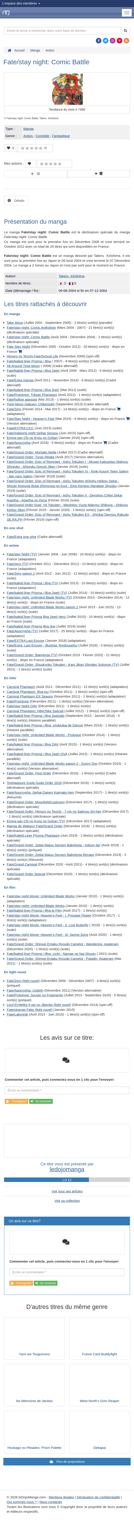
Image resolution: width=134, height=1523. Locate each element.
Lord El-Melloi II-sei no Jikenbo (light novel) (39, 1005)
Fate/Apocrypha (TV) (22, 631)
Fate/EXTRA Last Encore (25, 640)
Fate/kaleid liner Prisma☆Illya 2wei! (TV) (37, 593)
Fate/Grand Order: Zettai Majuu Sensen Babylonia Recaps (50, 855)
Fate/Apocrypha (19, 443)
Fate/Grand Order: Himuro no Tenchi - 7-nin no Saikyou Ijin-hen (54, 811)
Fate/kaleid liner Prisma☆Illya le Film (34, 910)
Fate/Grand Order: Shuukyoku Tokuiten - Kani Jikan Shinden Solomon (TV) (63, 664)
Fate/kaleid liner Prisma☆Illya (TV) (32, 583)
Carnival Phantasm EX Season (30, 696)
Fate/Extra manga (20, 380)
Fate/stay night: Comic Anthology (31, 327)
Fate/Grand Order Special (26, 874)
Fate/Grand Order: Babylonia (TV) (32, 655)
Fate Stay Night (18, 346)
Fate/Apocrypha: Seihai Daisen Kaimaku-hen (40, 792)
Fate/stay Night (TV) (22, 554)
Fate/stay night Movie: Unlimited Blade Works (41, 896)
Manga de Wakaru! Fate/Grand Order (35, 826)
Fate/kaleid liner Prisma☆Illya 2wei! (33, 370)
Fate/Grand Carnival (22, 864)
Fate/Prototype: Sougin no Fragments (35, 995)
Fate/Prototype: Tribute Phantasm (32, 395)
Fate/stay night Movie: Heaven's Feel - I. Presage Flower (49, 915)
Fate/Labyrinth (17, 1014)
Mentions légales (61, 1497)
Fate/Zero (14, 409)
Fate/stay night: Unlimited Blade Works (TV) (39, 597)
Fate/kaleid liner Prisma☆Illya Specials (35, 715)
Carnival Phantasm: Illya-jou (28, 692)
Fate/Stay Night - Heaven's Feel (30, 419)
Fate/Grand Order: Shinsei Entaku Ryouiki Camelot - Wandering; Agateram (63, 944)
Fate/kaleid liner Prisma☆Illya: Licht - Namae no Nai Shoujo (51, 954)
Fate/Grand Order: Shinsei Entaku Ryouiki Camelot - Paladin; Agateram (60, 958)
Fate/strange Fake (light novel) (29, 1010)
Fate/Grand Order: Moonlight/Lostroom (36, 802)
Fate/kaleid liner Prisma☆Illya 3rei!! (33, 390)
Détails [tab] (18, 200)
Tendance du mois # (67, 109)
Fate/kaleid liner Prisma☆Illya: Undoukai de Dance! (45, 725)
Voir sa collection (67, 1201)
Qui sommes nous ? (22, 1502)
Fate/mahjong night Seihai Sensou (32, 433)
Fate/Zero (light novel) (23, 981)
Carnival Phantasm (21, 687)
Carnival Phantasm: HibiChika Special (35, 711)
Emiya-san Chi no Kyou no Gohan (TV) (36, 821)
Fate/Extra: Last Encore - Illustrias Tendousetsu (42, 645)
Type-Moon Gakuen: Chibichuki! (31, 404)
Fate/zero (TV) (18, 564)
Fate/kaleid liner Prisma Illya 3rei (31, 626)
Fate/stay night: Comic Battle (28, 337)
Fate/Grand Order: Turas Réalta (30, 457)
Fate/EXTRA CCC (20, 428)
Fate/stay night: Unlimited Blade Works (36, 906)
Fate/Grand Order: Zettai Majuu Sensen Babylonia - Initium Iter (54, 845)
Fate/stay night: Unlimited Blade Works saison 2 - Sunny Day (52, 763)
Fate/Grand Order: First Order (29, 773)
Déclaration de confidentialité (98, 1497)
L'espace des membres (21, 3)
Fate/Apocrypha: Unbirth (25, 990)
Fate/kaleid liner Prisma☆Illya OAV (33, 744)
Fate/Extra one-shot (21, 537)
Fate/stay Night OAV (22, 706)
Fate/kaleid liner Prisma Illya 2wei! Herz (36, 617)
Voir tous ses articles (67, 1191)
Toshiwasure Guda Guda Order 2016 (34, 783)
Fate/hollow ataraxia (22, 399)
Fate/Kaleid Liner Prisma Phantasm (33, 835)
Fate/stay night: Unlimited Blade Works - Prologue (44, 735)
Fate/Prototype (18, 701)
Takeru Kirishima (71, 276)
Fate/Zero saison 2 (21, 573)
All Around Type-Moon (23, 366)
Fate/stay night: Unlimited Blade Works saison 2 (42, 607)
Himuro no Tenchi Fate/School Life (32, 356)
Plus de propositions (70, 1461)
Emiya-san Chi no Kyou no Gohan (32, 438)
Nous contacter (51, 1502)
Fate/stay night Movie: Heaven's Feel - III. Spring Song (47, 935)
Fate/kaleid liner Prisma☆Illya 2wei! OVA (37, 754)
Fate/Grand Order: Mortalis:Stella (31, 452)
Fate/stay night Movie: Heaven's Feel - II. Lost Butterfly (47, 925)
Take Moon (15, 322)
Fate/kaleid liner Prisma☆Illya (29, 361)
